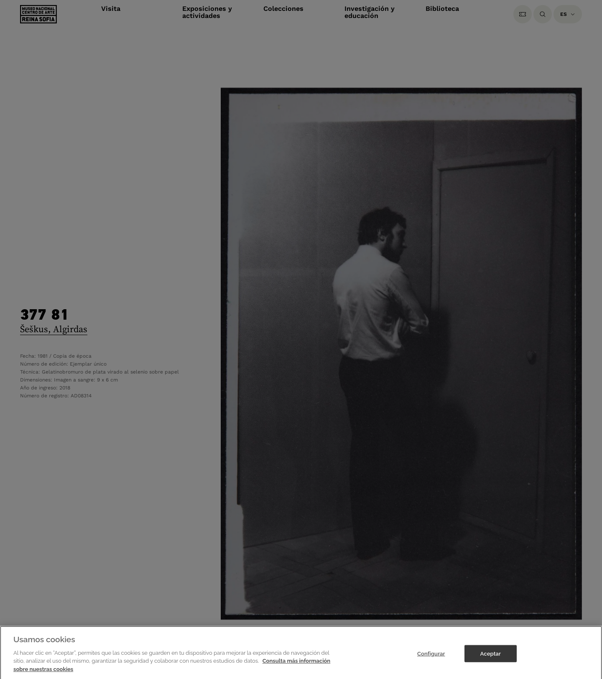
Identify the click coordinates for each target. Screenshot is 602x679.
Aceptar (490, 661)
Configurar (431, 661)
